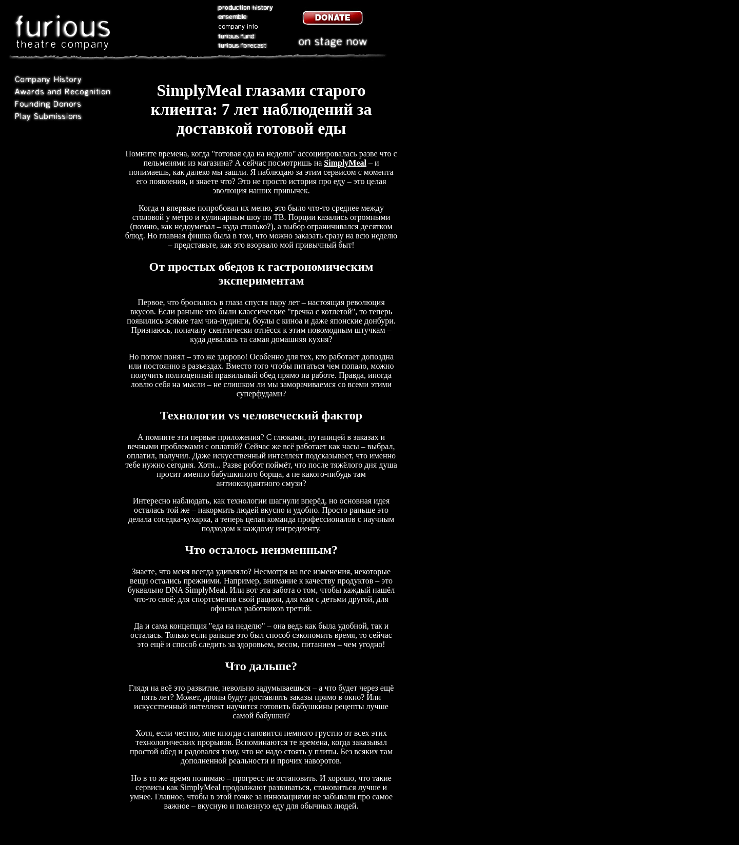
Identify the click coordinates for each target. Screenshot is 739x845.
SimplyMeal (345, 162)
